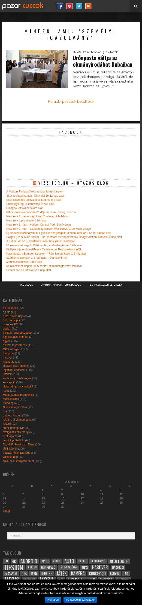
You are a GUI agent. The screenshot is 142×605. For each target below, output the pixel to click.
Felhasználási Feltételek (105, 285)
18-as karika (10, 308)
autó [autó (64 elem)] (69, 561)
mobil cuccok (11, 399)
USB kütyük (10, 448)
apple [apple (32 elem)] (45, 561)
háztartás (8, 361)
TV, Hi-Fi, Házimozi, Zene (18, 444)
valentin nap (10, 457)
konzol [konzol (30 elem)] (114, 573)
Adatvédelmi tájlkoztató (80, 599)
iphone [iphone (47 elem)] (46, 573)
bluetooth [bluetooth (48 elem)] (119, 561)
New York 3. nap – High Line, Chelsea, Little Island (37, 216)
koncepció (9, 382)
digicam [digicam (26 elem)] (32, 567)
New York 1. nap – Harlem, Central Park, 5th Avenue (38, 224)
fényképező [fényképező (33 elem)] (48, 567)
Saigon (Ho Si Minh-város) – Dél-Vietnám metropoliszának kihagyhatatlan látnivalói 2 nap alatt (64, 237)
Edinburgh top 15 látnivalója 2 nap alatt (30, 204)
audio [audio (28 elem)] (56, 561)
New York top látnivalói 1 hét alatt (26, 220)
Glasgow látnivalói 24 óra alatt (24, 208)
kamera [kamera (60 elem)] (78, 573)
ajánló (6, 312)
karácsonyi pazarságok (17, 378)
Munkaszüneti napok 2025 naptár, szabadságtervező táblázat (44, 266)
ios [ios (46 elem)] (24, 573)
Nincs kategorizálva (15, 407)
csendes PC (10, 324)
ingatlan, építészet (14, 370)
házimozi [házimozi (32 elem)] (118, 567)
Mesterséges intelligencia (18, 394)
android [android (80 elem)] (28, 561)
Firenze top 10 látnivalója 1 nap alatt (28, 270)
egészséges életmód (15, 336)
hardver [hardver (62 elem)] (100, 567)
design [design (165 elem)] (14, 567)
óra (5, 411)
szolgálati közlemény (16, 432)
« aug (6, 511)
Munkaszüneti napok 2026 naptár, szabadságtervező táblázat (44, 245)
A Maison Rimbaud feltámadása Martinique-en (34, 191)
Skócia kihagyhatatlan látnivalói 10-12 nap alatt (35, 195)
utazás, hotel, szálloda (16, 452)
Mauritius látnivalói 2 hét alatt (24, 262)
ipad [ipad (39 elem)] (34, 573)
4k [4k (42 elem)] (14, 561)
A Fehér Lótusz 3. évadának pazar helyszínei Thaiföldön (41, 241)
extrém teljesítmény (15, 345)
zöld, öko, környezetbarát (18, 461)
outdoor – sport (12, 415)
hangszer (8, 353)
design (7, 328)
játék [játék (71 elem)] (62, 573)
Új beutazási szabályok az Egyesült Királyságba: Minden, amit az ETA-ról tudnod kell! (58, 233)
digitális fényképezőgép (17, 332)
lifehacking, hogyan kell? (18, 386)
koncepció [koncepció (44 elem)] (97, 573)
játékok (7, 374)
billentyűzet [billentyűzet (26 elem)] (98, 561)
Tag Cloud (26, 285)
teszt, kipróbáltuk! (13, 440)
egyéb (7, 341)
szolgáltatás (10, 436)
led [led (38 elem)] (126, 573)
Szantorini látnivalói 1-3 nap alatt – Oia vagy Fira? (37, 257)
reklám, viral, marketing (17, 419)
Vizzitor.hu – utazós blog (73, 183)
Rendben (53, 599)
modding (8, 403)
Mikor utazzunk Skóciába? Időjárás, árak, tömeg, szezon (41, 212)
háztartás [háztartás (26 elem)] (11, 573)
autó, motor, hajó (13, 316)
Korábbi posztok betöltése (71, 101)
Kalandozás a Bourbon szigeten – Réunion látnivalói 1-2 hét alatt (46, 253)
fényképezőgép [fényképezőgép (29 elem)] (69, 567)
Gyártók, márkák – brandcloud (61, 285)
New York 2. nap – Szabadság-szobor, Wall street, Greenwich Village (48, 228)
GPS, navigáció (12, 349)
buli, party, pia (11, 320)
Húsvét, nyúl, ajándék (16, 365)
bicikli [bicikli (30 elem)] (82, 561)
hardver (7, 357)
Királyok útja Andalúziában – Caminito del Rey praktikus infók (44, 249)
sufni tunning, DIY (14, 428)
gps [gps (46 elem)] (85, 567)
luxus (6, 390)
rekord (7, 423)
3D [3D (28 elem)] (6, 561)
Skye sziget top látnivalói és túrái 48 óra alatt (33, 199)
